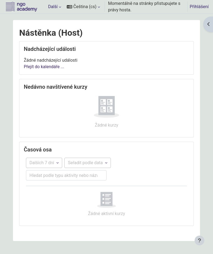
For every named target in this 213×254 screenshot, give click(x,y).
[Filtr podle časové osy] (44, 163)
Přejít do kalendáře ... (44, 66)
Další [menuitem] (53, 6)
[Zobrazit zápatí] (199, 240)
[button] (83, 7)
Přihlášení (199, 6)
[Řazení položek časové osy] (87, 163)
